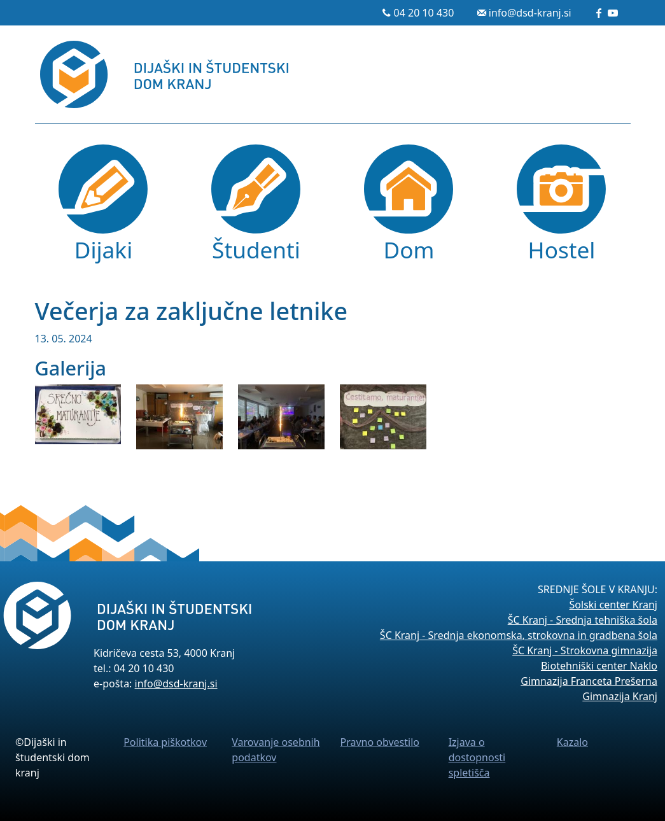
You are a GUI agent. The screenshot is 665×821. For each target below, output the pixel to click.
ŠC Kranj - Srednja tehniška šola (582, 620)
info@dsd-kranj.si (530, 13)
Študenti (256, 249)
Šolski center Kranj (613, 605)
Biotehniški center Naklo (599, 666)
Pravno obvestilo (379, 742)
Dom (409, 249)
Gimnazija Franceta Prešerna (589, 681)
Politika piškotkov (165, 742)
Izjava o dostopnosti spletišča (477, 757)
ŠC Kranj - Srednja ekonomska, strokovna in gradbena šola (518, 635)
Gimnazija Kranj (619, 696)
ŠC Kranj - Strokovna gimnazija (584, 650)
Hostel (562, 249)
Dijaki (103, 249)
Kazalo (572, 742)
